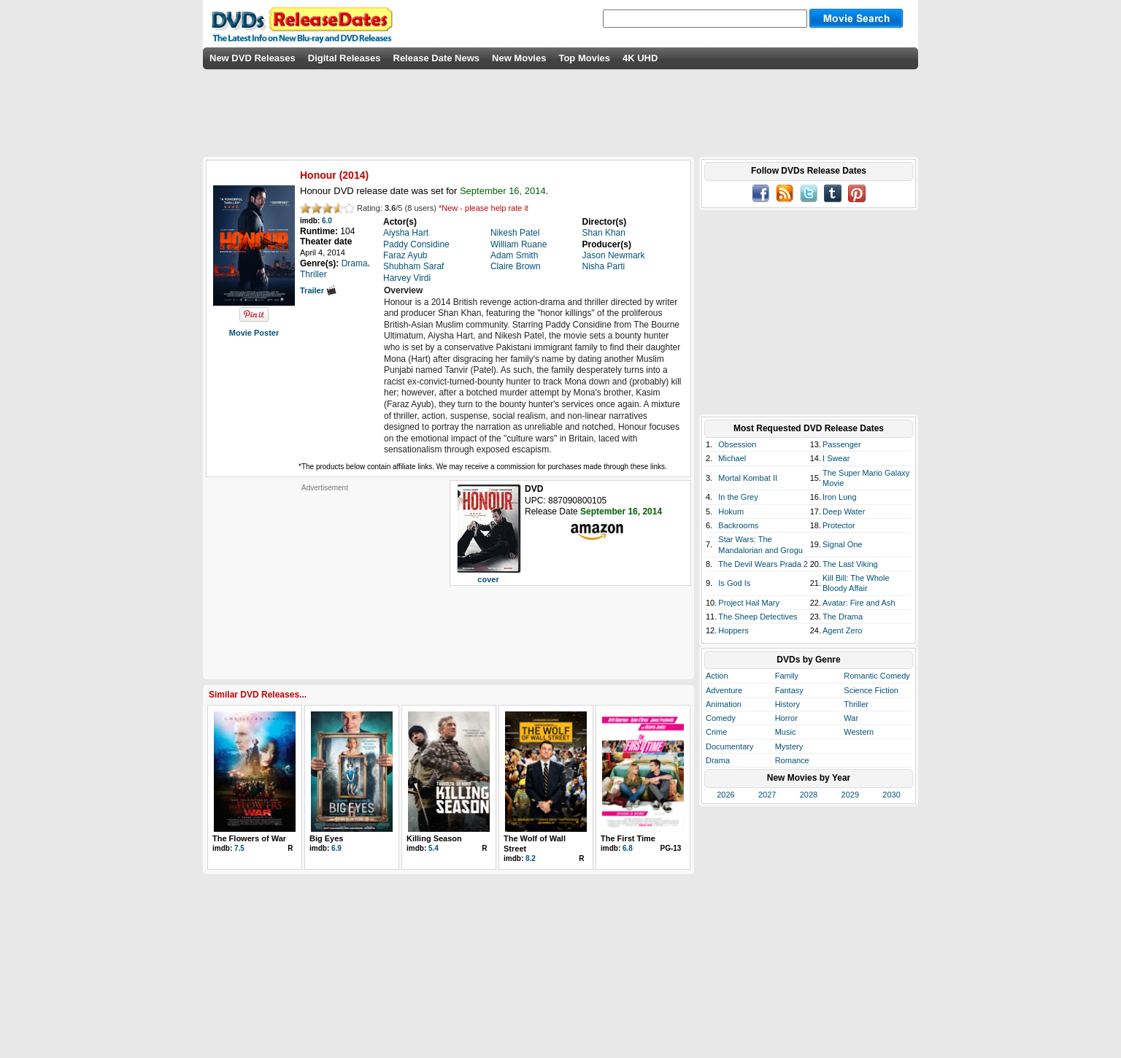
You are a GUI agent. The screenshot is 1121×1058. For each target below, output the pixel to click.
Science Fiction (871, 690)
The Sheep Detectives (757, 616)
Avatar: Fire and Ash (859, 602)
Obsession (737, 444)
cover (487, 579)
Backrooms (738, 525)
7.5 (239, 848)
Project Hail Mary (748, 602)
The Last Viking (850, 564)
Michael (732, 458)
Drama (718, 760)
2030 (891, 794)
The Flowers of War (249, 838)
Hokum (731, 511)
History (787, 704)
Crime (716, 731)
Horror (786, 718)
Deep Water (844, 511)
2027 (767, 794)
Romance (792, 760)
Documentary (729, 746)
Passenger (842, 444)
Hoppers (733, 630)
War (851, 718)
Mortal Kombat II (747, 478)
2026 (725, 794)
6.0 (327, 221)
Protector (839, 525)
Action (717, 675)
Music (785, 731)
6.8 (628, 848)
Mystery (789, 746)
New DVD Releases (252, 58)
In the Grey (738, 497)
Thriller (856, 704)
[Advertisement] (324, 584)
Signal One (842, 544)
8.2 (530, 858)
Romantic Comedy (876, 675)
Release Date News (436, 58)
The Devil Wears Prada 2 (763, 564)
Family (786, 675)
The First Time (628, 838)
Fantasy (789, 690)
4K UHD (640, 58)
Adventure (724, 690)
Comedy (721, 718)
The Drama (843, 616)
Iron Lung (839, 497)
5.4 (433, 848)
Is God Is (734, 583)
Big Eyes (326, 838)
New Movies (519, 58)
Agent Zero (842, 630)
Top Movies (584, 58)
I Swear (836, 458)
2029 (850, 794)
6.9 (336, 848)
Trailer (318, 290)
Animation (723, 704)
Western (859, 731)
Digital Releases (344, 58)
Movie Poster (254, 332)
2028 (808, 794)
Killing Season (434, 838)
